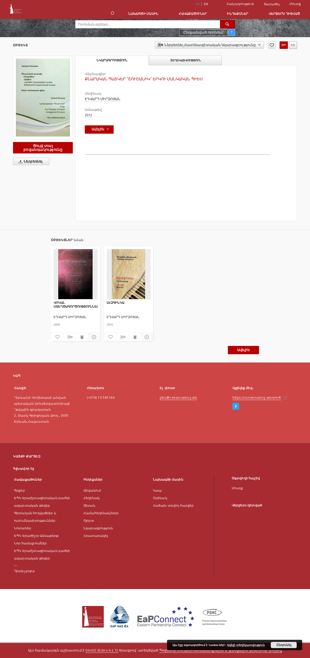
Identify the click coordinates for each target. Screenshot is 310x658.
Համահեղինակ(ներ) (100, 513)
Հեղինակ (91, 498)
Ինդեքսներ (237, 13)
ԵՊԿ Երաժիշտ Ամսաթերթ (36, 535)
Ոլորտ (88, 520)
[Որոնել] (227, 24)
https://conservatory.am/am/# (256, 397)
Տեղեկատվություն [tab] (185, 60)
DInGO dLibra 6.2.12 (102, 650)
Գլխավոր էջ (23, 468)
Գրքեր (19, 490)
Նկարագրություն (98, 528)
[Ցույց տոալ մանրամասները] (93, 337)
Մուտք (295, 4)
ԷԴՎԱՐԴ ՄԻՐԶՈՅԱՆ (102, 99)
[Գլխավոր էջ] (112, 13)
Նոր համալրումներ (30, 543)
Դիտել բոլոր (24, 571)
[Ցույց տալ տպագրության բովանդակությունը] (82, 337)
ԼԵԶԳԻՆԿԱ (115, 302)
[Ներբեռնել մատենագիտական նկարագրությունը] (69, 337)
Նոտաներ (22, 528)
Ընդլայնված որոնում (203, 32)
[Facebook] (235, 406)
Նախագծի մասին (143, 13)
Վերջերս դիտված (284, 13)
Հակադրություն (240, 4)
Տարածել (272, 4)
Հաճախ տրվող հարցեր (173, 505)
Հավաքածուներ (193, 13)
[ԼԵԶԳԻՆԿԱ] (128, 274)
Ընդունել (283, 645)
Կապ (157, 490)
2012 (88, 115)
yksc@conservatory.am (178, 397)
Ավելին (243, 350)
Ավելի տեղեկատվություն (246, 645)
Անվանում (92, 490)
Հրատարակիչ (95, 535)
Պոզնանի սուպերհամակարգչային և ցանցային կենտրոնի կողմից (220, 650)
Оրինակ (160, 498)
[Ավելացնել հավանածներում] (271, 45)
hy (284, 45)
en (206, 4)
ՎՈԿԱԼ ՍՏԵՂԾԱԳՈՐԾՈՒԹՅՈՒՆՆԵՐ (76, 304)
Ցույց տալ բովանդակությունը (42, 148)
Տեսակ (89, 505)
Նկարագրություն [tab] (111, 60)
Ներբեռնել (29, 161)
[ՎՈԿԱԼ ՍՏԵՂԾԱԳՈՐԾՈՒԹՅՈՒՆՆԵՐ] (75, 274)
